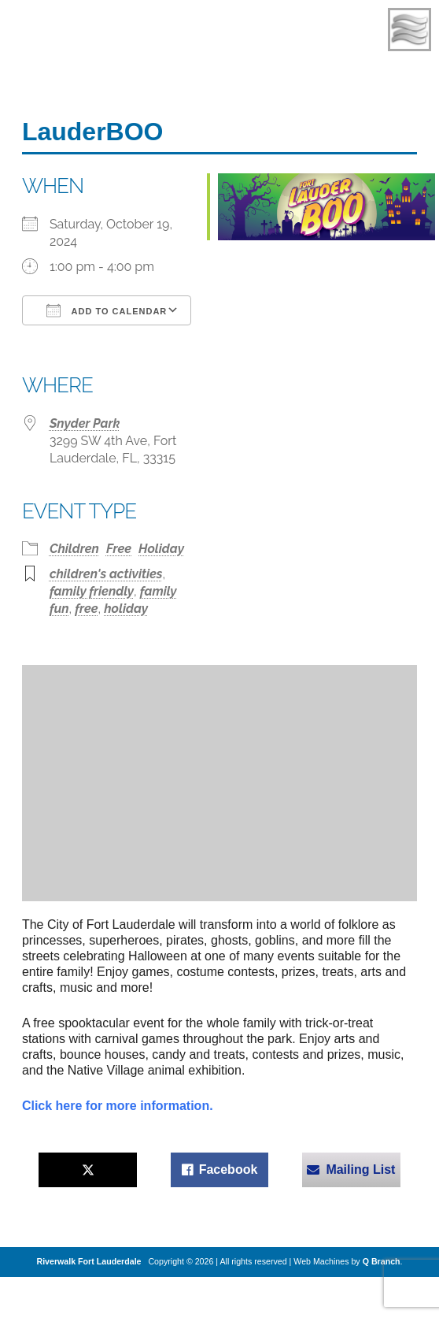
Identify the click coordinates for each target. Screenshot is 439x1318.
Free (118, 548)
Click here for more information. (117, 1105)
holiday (126, 608)
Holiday (161, 548)
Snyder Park (85, 423)
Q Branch (381, 1261)
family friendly (92, 591)
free (86, 608)
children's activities (106, 573)
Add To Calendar (106, 310)
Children (74, 548)
